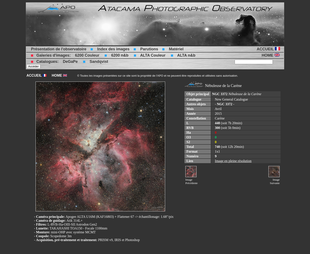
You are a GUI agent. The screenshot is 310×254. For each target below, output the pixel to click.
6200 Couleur (87, 55)
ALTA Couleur (153, 55)
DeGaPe (70, 61)
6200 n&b (119, 55)
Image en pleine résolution (233, 161)
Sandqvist (99, 61)
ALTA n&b (186, 55)
